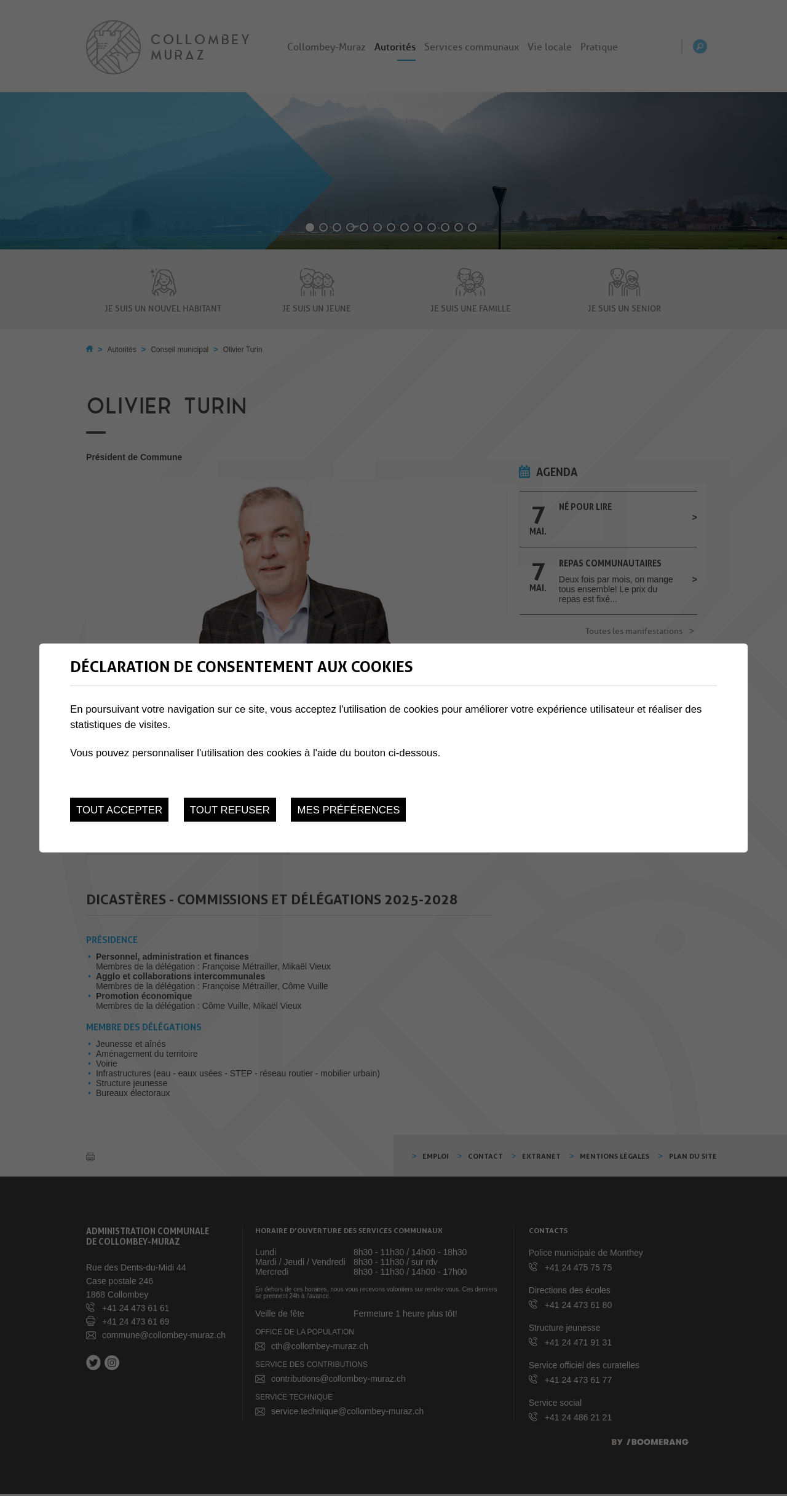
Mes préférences (348, 810)
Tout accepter (119, 810)
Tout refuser (230, 810)
